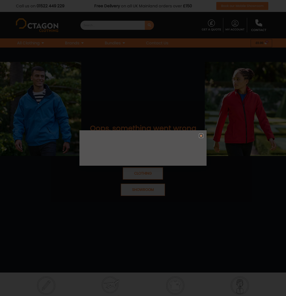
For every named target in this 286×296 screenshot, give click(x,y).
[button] (201, 135)
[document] (143, 148)
